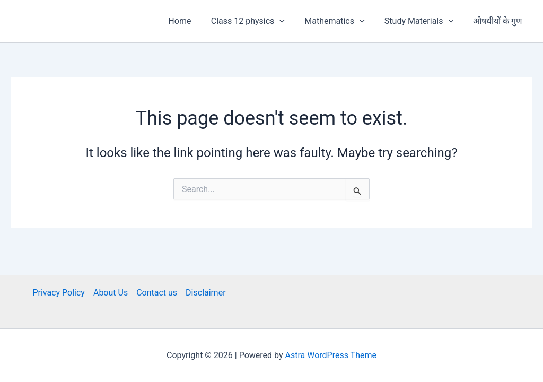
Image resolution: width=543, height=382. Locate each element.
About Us (110, 293)
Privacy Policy (58, 293)
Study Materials (423, 21)
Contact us (156, 293)
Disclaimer (205, 293)
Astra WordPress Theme (330, 355)
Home (192, 21)
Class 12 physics (257, 21)
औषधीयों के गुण (499, 21)
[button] (289, 21)
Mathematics (342, 21)
